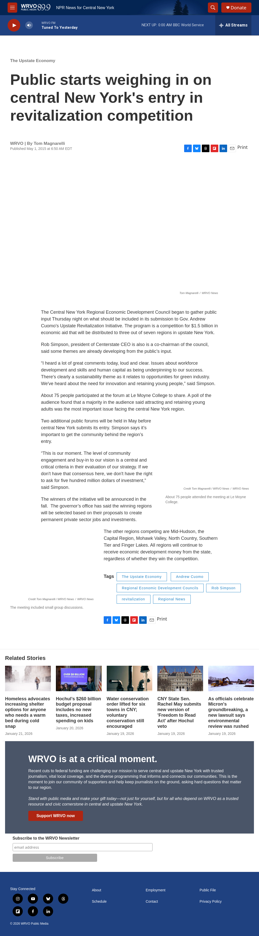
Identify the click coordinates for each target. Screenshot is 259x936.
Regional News (171, 599)
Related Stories (25, 658)
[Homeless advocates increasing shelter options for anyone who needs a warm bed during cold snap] (28, 678)
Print (242, 147)
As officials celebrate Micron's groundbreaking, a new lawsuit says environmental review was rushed (231, 712)
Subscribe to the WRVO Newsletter (46, 838)
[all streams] (233, 25)
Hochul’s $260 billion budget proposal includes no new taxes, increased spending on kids (78, 710)
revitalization (133, 599)
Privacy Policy (211, 901)
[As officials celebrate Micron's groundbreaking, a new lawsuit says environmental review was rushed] (231, 678)
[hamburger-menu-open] (12, 8)
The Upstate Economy (32, 60)
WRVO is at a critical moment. (92, 759)
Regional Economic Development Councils (160, 588)
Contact (152, 901)
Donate (238, 7)
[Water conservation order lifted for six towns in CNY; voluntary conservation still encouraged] (130, 678)
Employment (155, 890)
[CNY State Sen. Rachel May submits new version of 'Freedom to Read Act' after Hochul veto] (180, 678)
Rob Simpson (223, 588)
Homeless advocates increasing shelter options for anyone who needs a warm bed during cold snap (27, 712)
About (96, 890)
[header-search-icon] (213, 8)
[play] (14, 25)
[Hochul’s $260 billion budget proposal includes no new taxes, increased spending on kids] (79, 678)
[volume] (29, 25)
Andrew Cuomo (190, 577)
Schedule (99, 901)
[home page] (35, 8)
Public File (208, 890)
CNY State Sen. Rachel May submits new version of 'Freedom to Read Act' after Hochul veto (179, 712)
